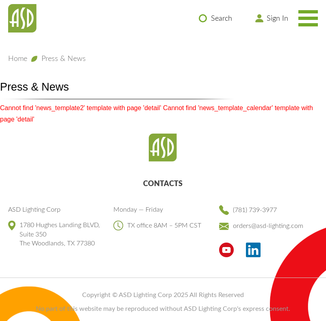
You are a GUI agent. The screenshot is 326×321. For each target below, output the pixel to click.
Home (17, 59)
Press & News (63, 59)
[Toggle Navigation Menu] (308, 18)
